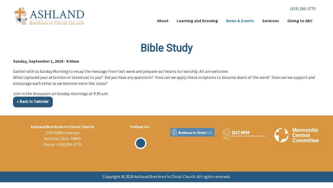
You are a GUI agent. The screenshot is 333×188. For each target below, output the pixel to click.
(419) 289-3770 (303, 8)
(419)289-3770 (69, 144)
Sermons (270, 20)
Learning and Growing (197, 20)
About (163, 20)
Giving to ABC (300, 20)
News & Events (240, 20)
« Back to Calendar (33, 101)
